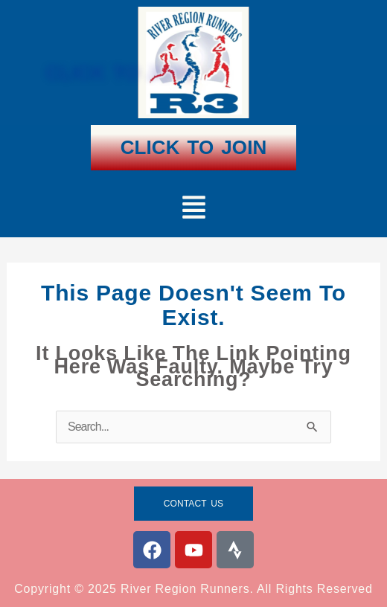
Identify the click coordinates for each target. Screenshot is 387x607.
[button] (193, 209)
